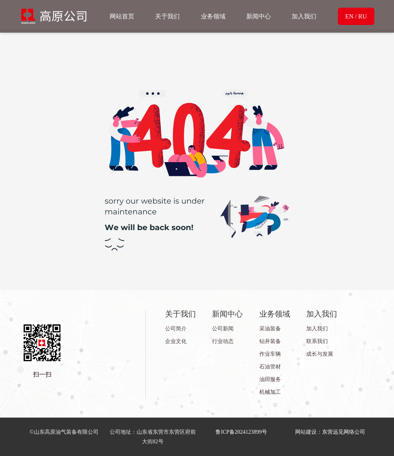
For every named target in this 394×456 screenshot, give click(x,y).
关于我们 (167, 16)
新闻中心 (258, 16)
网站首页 (122, 16)
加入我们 (304, 16)
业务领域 (213, 16)
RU (362, 16)
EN (349, 16)
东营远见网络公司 (343, 432)
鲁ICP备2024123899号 (241, 432)
